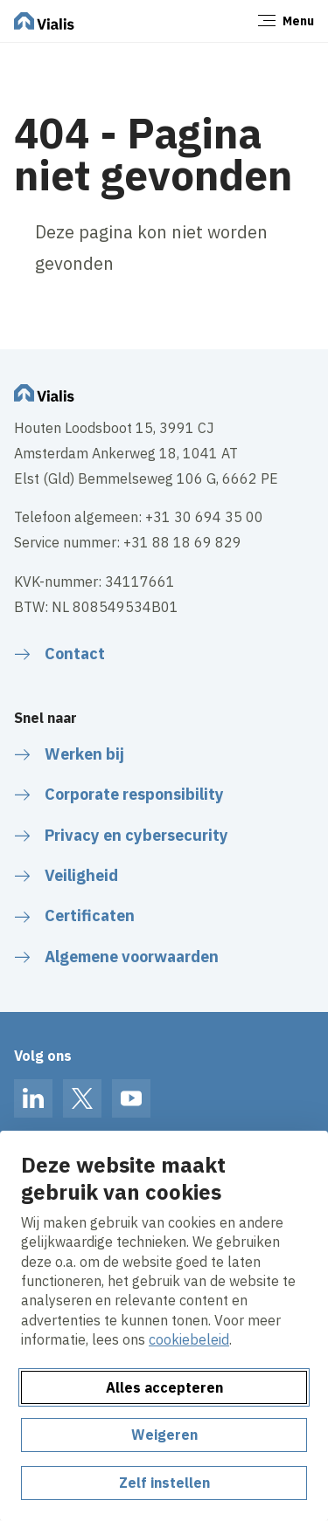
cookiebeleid (189, 1339)
